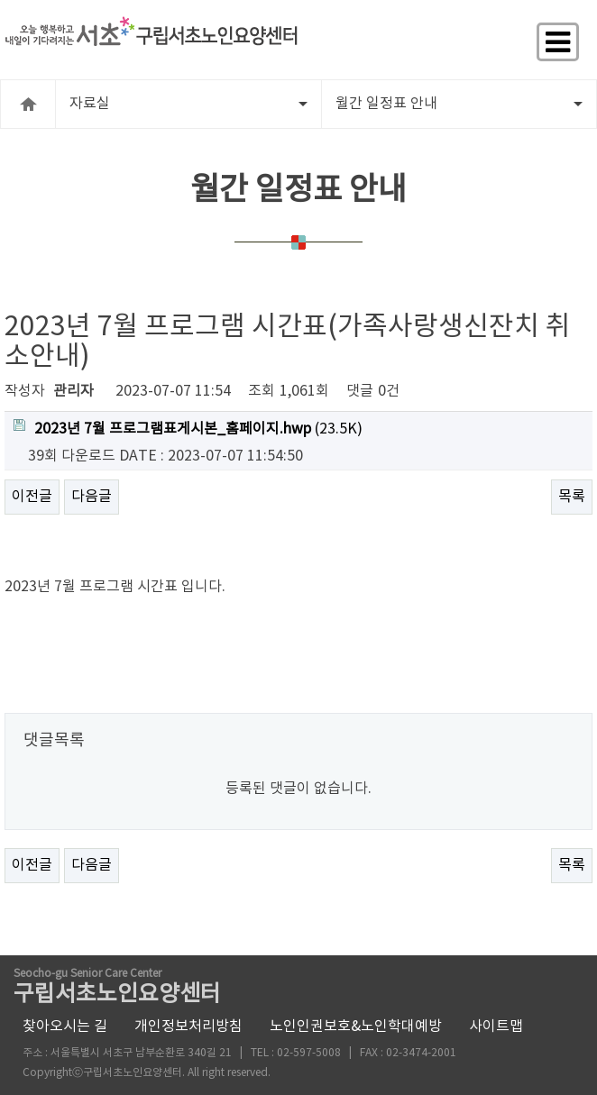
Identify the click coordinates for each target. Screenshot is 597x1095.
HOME (28, 104)
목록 (571, 496)
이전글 (32, 496)
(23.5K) (188, 428)
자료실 (188, 104)
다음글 (91, 496)
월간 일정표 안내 (459, 104)
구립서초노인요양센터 (117, 988)
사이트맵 (496, 1026)
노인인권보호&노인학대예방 (356, 1026)
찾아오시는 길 (65, 1026)
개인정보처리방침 (188, 1026)
